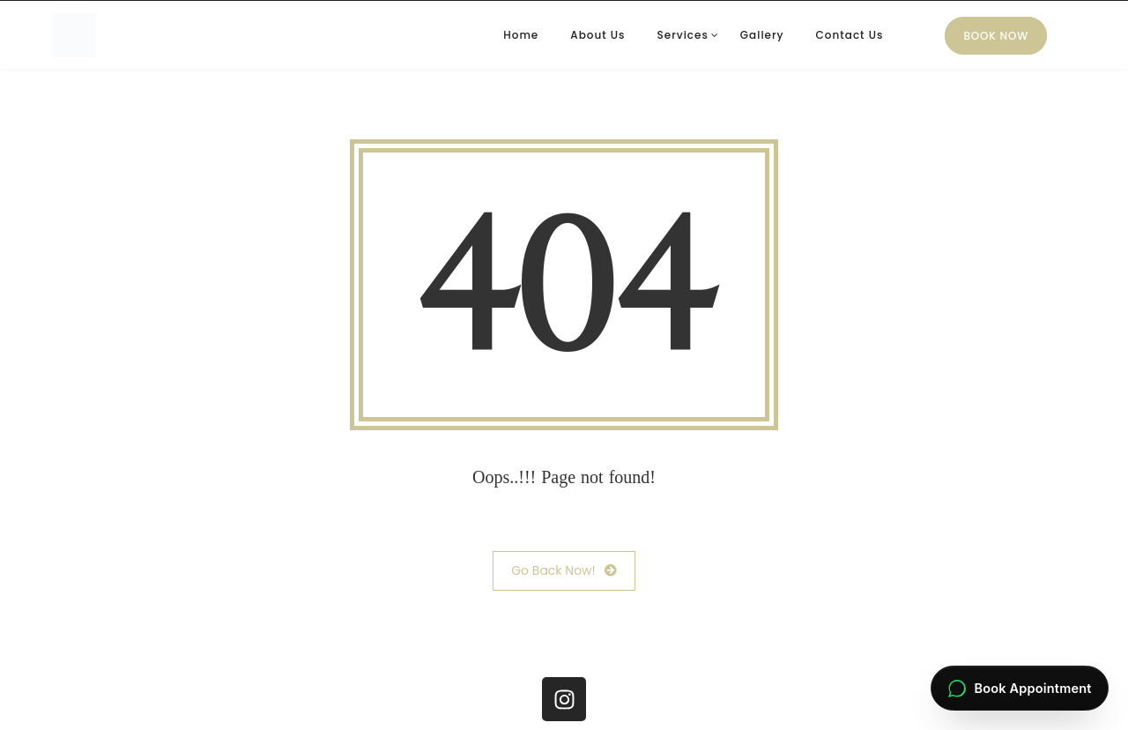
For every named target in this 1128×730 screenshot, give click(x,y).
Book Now (995, 35)
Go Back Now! (564, 571)
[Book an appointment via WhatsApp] (1020, 688)
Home (520, 34)
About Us (597, 34)
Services (682, 34)
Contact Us (850, 34)
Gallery (762, 34)
